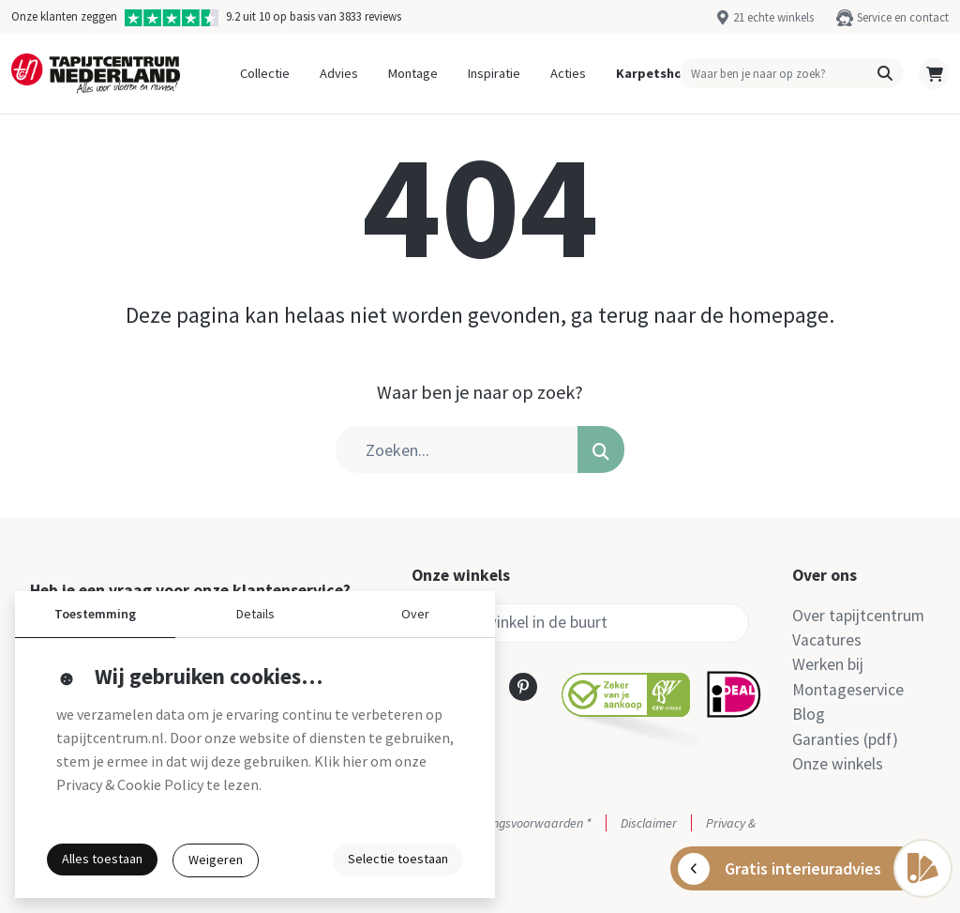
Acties (568, 73)
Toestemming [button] (95, 613)
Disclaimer (649, 822)
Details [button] (255, 613)
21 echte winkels (773, 16)
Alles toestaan (102, 858)
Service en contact (903, 16)
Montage (413, 73)
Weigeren (215, 859)
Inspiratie (494, 73)
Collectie (265, 73)
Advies (339, 73)
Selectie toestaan (398, 858)
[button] (885, 73)
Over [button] (415, 613)
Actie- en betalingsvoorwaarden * (502, 822)
